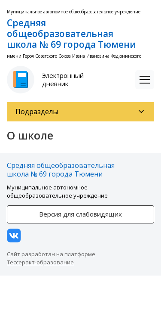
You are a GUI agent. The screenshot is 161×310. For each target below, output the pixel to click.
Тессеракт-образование (40, 262)
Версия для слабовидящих (80, 214)
